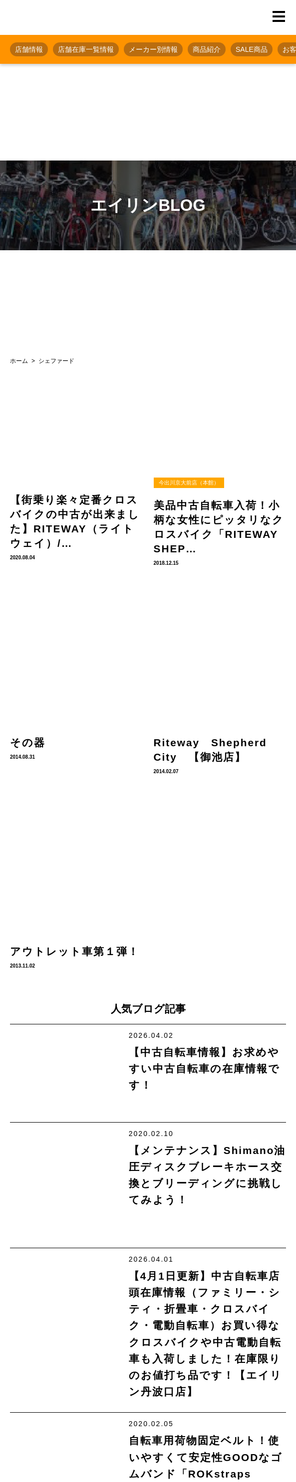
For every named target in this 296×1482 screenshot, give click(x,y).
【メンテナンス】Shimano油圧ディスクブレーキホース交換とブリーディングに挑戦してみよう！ (207, 1175)
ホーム (19, 360)
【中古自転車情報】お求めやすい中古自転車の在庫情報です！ (204, 1068)
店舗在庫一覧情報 (86, 49)
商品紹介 (207, 49)
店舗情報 (29, 49)
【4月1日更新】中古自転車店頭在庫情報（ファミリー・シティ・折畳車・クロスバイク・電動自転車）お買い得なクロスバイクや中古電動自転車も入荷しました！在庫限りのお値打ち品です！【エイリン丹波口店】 (205, 1333)
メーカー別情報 (153, 49)
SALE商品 (252, 49)
